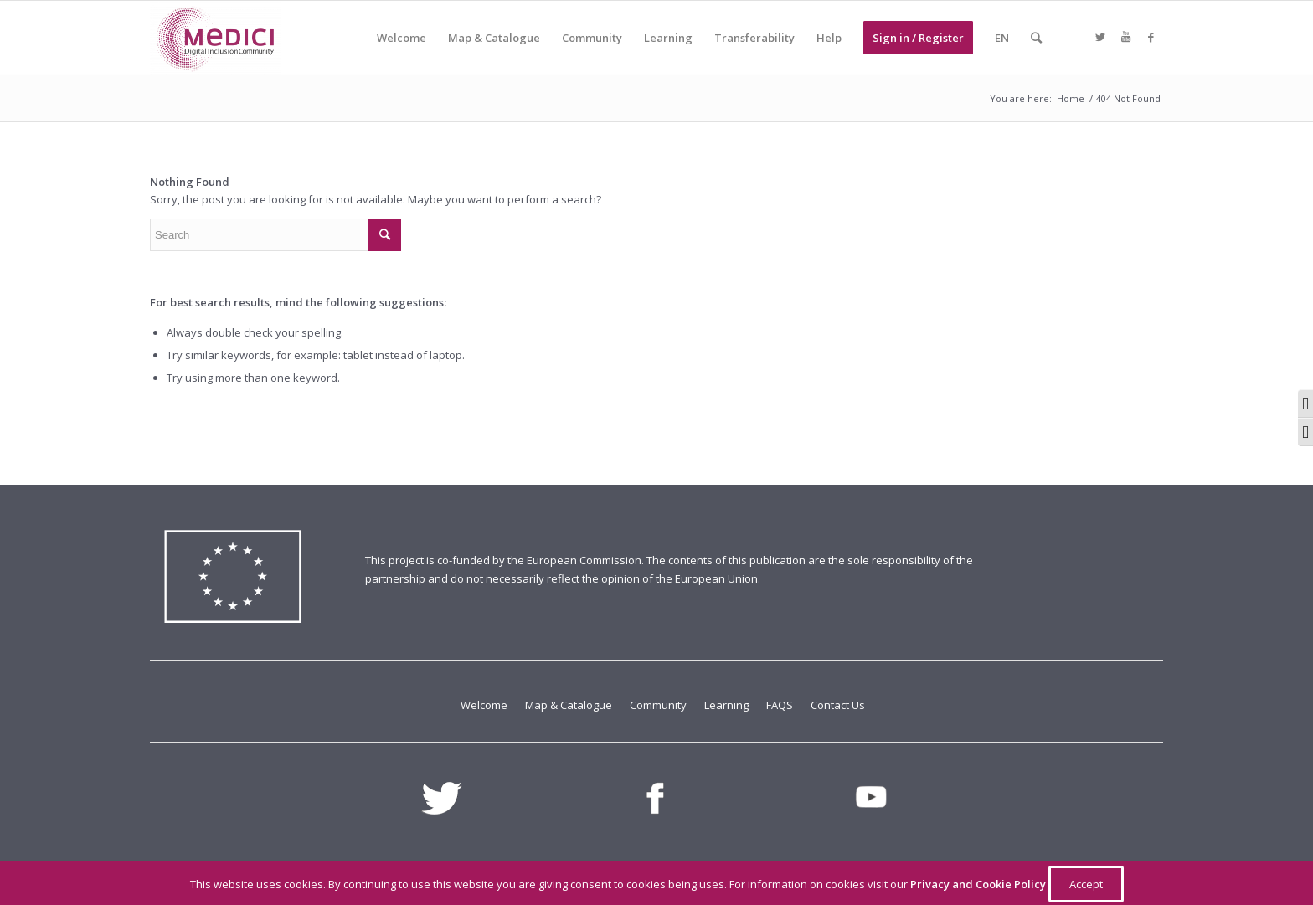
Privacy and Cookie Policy (979, 884)
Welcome (485, 704)
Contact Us (838, 704)
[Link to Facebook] (1150, 36)
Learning (727, 704)
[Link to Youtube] (1125, 36)
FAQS (781, 704)
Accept (1086, 884)
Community (659, 704)
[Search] (1036, 38)
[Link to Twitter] (1100, 36)
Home (1070, 98)
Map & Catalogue (570, 704)
